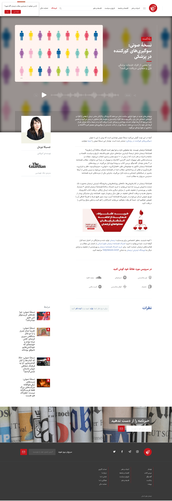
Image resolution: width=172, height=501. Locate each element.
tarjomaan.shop (111, 250)
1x (36, 95)
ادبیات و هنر (135, 8)
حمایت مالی (44, 8)
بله (7, 12)
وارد (91, 308)
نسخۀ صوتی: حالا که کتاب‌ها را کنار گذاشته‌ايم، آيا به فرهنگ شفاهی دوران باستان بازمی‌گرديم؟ (27, 365)
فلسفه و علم (97, 8)
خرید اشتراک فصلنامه (110, 246)
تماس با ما (103, 477)
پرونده (150, 485)
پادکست (149, 481)
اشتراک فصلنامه (111, 243)
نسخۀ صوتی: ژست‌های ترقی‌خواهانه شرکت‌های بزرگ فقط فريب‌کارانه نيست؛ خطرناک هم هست (27, 387)
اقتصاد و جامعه (123, 8)
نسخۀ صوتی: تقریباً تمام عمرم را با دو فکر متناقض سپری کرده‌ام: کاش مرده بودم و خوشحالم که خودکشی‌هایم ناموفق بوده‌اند (27, 339)
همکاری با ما (103, 481)
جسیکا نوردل (44, 147)
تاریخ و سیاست (110, 8)
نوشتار (150, 470)
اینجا (89, 140)
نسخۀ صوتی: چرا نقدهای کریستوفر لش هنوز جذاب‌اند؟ (27, 316)
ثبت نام (79, 308)
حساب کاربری (102, 470)
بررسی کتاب (148, 473)
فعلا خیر (16, 12)
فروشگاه (54, 8)
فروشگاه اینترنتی (136, 250)
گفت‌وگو (149, 477)
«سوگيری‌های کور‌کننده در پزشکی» (139, 140)
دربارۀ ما (104, 473)
